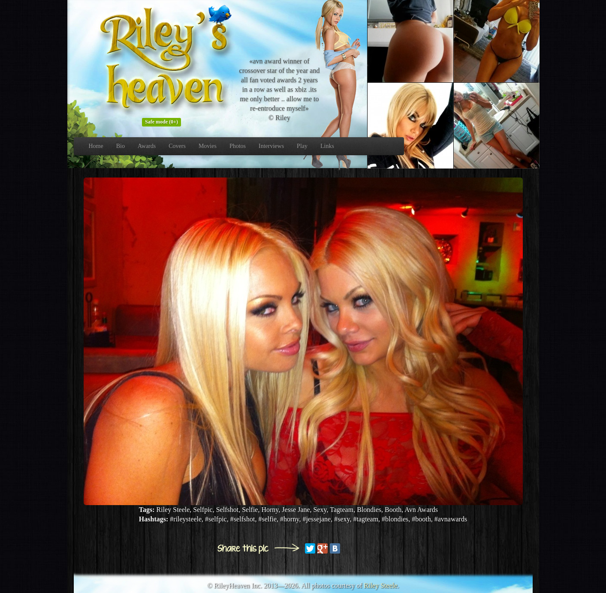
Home (96, 146)
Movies (208, 146)
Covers (177, 146)
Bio (120, 146)
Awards (147, 146)
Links (327, 146)
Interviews (271, 146)
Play (302, 146)
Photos (237, 146)
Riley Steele (381, 585)
